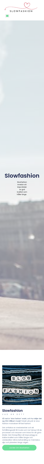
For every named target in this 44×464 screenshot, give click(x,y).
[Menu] (7, 16)
